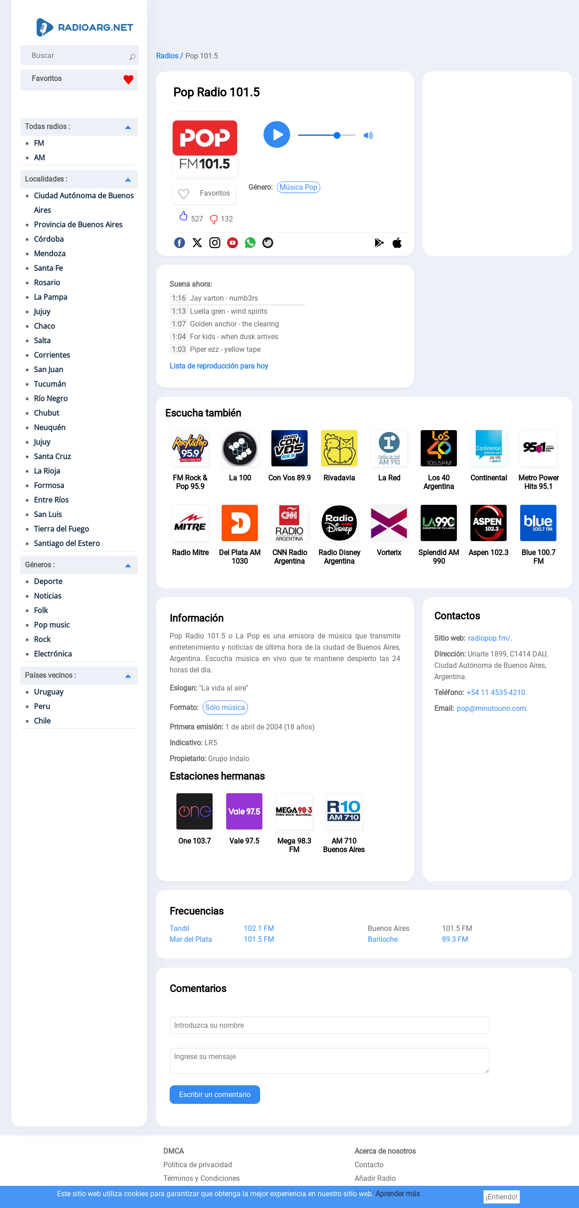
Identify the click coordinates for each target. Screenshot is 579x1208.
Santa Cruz (52, 456)
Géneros (40, 565)
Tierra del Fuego (61, 529)
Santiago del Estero (67, 543)
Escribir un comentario (215, 1094)
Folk (40, 610)
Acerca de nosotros (385, 1151)
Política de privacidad (197, 1164)
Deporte (48, 581)
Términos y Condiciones (201, 1178)
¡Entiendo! (501, 1197)
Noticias (48, 596)
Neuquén (50, 427)
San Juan (48, 369)
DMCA (173, 1151)
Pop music (52, 625)
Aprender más (397, 1193)
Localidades (46, 179)
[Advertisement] (364, 22)
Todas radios (47, 126)
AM (39, 158)
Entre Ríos (51, 500)
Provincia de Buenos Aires (78, 225)
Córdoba (49, 239)
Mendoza (50, 254)
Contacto (369, 1164)
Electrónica (53, 654)
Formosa (49, 485)
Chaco (44, 326)
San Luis (48, 514)
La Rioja (47, 471)
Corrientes (52, 355)
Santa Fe (48, 268)
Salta (42, 340)
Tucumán (50, 384)
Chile (42, 721)
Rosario (47, 283)
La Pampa (50, 297)
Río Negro (51, 398)
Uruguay (48, 692)
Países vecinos (50, 675)
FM (39, 143)
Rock (42, 639)
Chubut (46, 413)
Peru (42, 706)
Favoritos (85, 80)
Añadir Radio (375, 1178)
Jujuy (42, 311)
